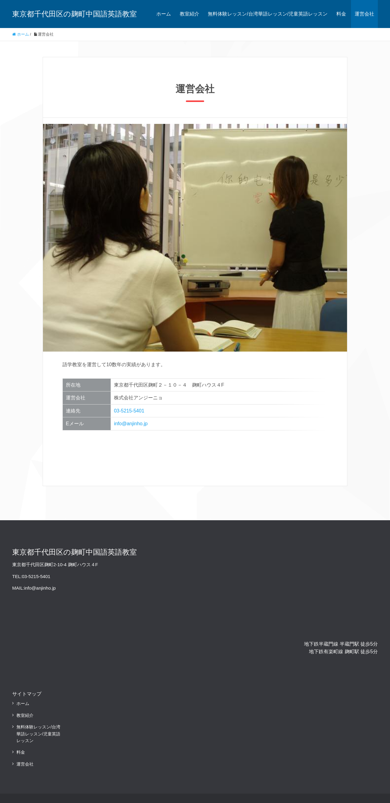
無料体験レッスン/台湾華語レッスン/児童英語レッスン (268, 13)
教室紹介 (189, 13)
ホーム (163, 13)
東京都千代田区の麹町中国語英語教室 (74, 14)
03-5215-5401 (129, 410)
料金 (341, 13)
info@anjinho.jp (131, 423)
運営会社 (364, 13)
